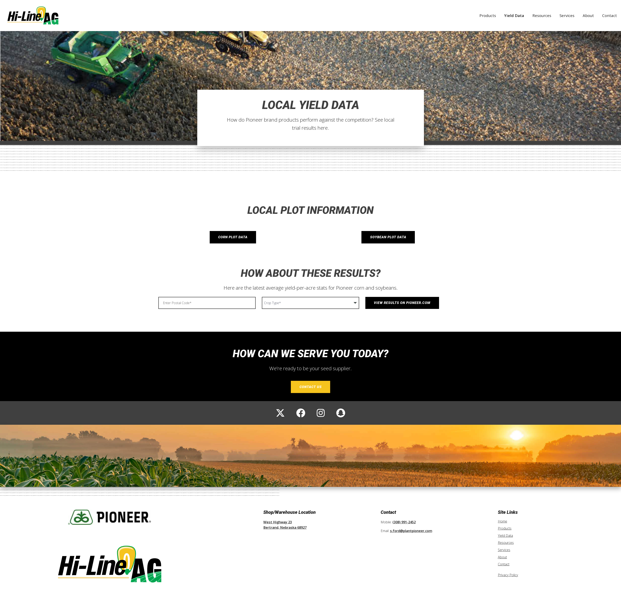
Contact (609, 15)
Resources (541, 15)
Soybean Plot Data (388, 237)
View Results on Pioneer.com (402, 303)
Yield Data (514, 15)
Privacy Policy (508, 574)
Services (567, 15)
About (588, 15)
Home (502, 521)
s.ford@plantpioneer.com (411, 531)
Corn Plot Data (233, 237)
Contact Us (310, 387)
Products (487, 15)
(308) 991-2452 (404, 522)
